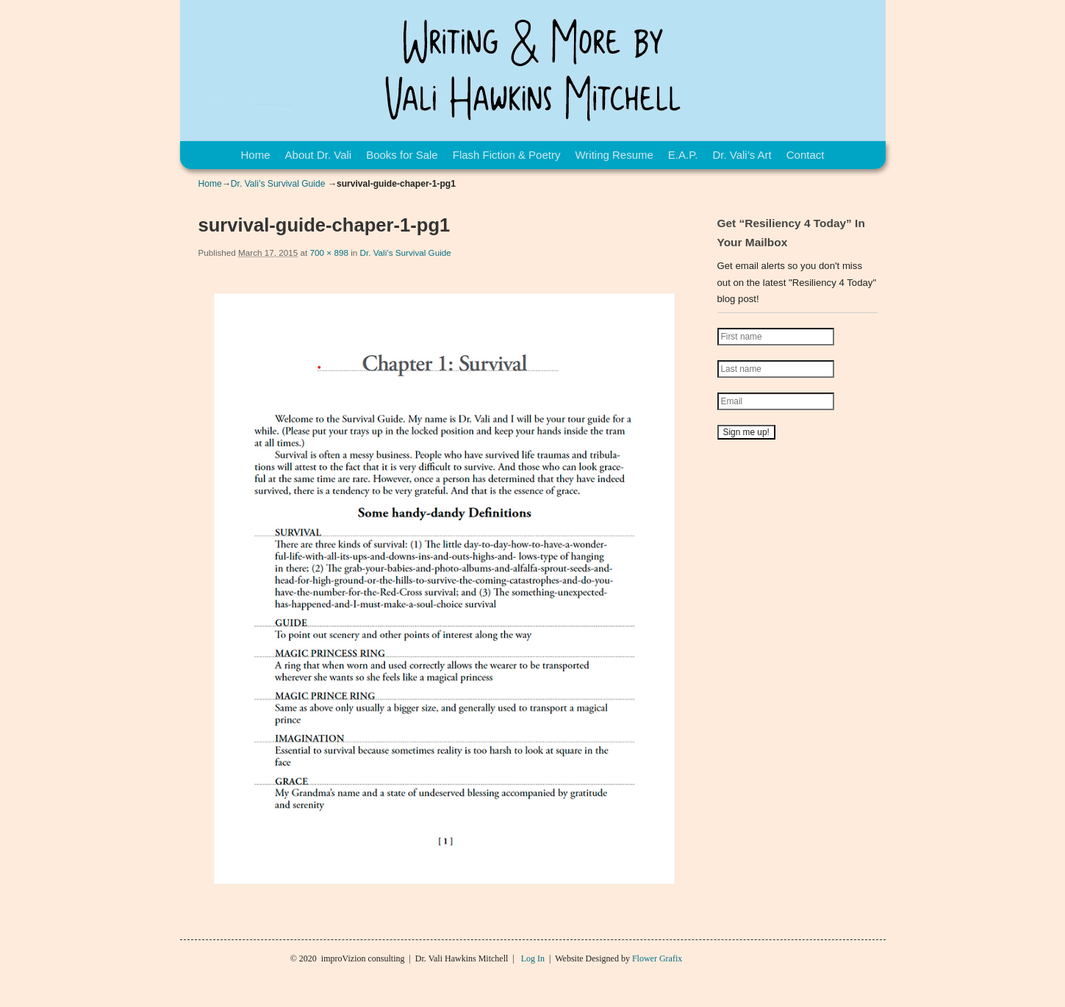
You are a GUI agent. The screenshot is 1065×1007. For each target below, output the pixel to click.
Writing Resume (614, 154)
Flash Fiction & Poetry (507, 154)
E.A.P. (683, 154)
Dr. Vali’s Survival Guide (278, 184)
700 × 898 (329, 252)
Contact (805, 154)
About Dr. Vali (318, 154)
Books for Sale (402, 154)
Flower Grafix (657, 958)
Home (255, 154)
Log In (533, 958)
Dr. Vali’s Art (741, 154)
